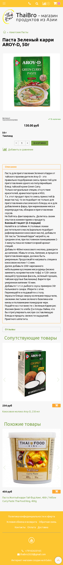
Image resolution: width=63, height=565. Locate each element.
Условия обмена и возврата (22, 522)
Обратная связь (47, 522)
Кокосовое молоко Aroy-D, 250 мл (21, 411)
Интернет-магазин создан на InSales (31, 560)
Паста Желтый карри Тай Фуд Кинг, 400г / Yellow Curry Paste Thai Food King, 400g (29, 499)
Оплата (31, 527)
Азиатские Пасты (18, 32)
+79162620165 (33, 550)
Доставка (43, 527)
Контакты (20, 527)
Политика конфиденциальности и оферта (31, 516)
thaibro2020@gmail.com (33, 554)
